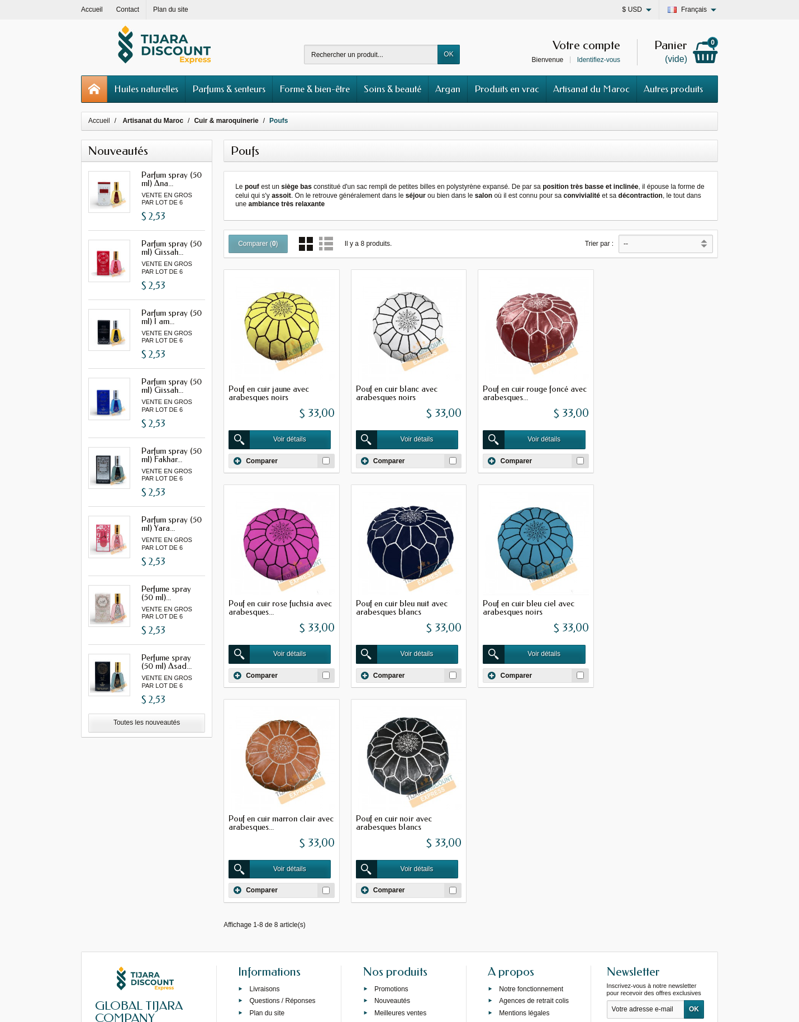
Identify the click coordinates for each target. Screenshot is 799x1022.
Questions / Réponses (282, 795)
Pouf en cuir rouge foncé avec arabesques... (534, 392)
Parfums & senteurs (228, 88)
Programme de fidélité (531, 832)
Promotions (391, 783)
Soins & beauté (392, 88)
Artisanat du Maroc (591, 88)
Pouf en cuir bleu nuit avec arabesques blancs (274, 606)
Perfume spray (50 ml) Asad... (166, 662)
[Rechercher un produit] (371, 54)
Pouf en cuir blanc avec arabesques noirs (395, 392)
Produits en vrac (506, 88)
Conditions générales (530, 820)
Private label (392, 820)
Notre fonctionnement (531, 783)
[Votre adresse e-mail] (645, 804)
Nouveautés (392, 795)
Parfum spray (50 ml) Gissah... (171, 248)
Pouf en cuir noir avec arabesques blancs (646, 606)
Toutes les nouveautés (146, 722)
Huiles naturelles (146, 88)
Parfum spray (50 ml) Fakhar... (171, 455)
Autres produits (673, 88)
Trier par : (599, 244)
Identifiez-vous (598, 59)
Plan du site (266, 807)
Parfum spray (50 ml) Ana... (171, 179)
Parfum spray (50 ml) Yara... (171, 524)
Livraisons (264, 783)
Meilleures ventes (400, 807)
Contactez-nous (522, 844)
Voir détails (268, 439)
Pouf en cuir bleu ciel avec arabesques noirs (400, 606)
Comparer (256, 459)
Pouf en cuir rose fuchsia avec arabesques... (659, 392)
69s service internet (433, 1003)
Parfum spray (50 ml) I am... (171, 317)
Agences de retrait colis (534, 795)
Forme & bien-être (314, 88)
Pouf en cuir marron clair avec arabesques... (534, 606)
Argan (447, 88)
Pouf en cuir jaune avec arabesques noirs (269, 392)
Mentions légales (524, 807)
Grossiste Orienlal (275, 820)
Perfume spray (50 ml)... (166, 593)
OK (448, 54)
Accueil (99, 121)
